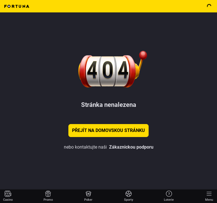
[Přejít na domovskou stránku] (8, 196)
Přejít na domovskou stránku (108, 130)
